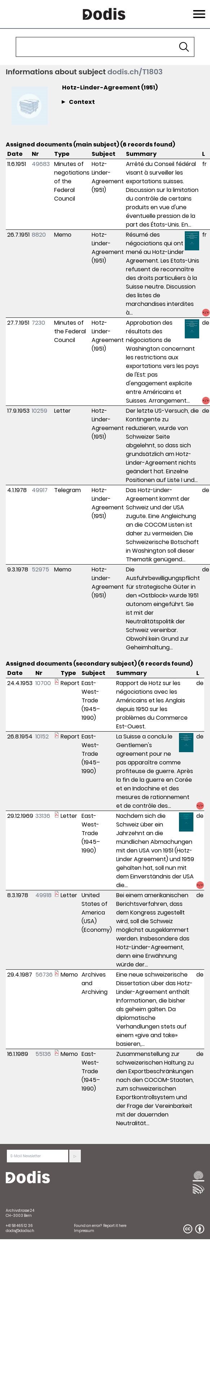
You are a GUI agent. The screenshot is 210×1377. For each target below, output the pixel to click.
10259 (39, 411)
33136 (42, 816)
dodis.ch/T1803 (135, 72)
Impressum (84, 1230)
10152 (42, 736)
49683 (41, 164)
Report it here (114, 1225)
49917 (40, 490)
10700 (43, 683)
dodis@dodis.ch (20, 1230)
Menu (198, 9)
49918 (43, 895)
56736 (44, 974)
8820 (39, 235)
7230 (38, 323)
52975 (40, 569)
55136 (43, 1054)
